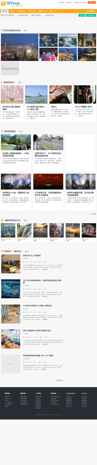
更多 (26, 30)
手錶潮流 (38, 406)
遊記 (12, 11)
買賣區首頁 (38, 396)
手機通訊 (38, 400)
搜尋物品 (38, 408)
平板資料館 (23, 402)
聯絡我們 (84, 402)
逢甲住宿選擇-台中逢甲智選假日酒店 (37, 331)
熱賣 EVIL (69, 406)
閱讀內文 (45, 269)
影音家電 (38, 404)
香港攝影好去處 (55, 396)
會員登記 (61, 2)
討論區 (7, 406)
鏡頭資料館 (23, 398)
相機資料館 (23, 396)
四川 (19, 240)
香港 (67, 240)
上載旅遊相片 (91, 15)
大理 (3, 240)
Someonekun (7, 239)
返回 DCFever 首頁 (80, 2)
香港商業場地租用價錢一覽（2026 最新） (39, 356)
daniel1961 (23, 239)
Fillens (7, 400)
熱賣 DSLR (69, 404)
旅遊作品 (43, 11)
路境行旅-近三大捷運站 (32, 255)
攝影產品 (38, 398)
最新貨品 (69, 398)
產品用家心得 (24, 404)
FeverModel (8, 402)
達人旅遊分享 (55, 404)
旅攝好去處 (32, 11)
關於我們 (84, 396)
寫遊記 (82, 15)
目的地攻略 (54, 400)
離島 (35, 240)
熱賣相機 (69, 400)
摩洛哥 (52, 240)
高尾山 (54, 107)
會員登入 (91, 2)
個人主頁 (53, 11)
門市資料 (69, 396)
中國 (84, 240)
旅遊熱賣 (53, 398)
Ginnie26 (27, 358)
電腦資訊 (38, 402)
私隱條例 (84, 400)
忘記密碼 (84, 406)
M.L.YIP (38, 239)
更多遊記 (60, 380)
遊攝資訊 (21, 11)
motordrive (55, 239)
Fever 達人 (8, 398)
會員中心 (69, 2)
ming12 (70, 239)
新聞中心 (7, 396)
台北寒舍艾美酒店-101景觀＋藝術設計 (37, 306)
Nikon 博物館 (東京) (83, 107)
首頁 (4, 11)
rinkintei (27, 285)
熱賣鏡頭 (69, 402)
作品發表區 (8, 404)
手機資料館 (23, 400)
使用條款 (84, 398)
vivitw (26, 258)
